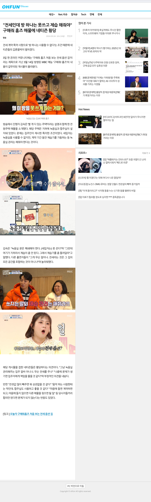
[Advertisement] (37, 458)
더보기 (145, 153)
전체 (100, 14)
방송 (4, 37)
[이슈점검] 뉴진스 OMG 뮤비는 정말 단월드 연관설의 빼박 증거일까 (109, 184)
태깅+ (52, 14)
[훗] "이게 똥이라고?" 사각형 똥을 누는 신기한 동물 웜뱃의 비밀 (106, 190)
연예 (92, 14)
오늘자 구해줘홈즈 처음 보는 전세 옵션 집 (31, 414)
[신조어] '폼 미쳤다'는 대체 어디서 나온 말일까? (99, 177)
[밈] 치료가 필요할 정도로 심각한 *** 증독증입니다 (101, 197)
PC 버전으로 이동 (75, 486)
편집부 (69, 36)
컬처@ (74, 14)
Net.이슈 (62, 14)
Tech (83, 14)
